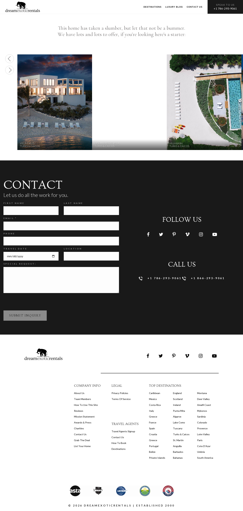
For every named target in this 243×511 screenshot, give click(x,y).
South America (205, 457)
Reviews (78, 410)
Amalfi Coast (204, 404)
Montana (202, 393)
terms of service (121, 399)
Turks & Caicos (181, 434)
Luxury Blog (174, 7)
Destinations (152, 7)
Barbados (178, 451)
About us (79, 393)
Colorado (202, 422)
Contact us (195, 7)
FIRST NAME (13, 203)
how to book (119, 442)
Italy (151, 410)
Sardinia (201, 416)
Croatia (153, 434)
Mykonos (202, 410)
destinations (119, 448)
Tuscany (177, 428)
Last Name (73, 203)
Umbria (201, 451)
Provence (202, 428)
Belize (152, 451)
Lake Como (179, 422)
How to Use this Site (86, 404)
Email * (10, 218)
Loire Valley (203, 434)
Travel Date (15, 248)
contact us (118, 437)
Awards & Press (82, 422)
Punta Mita (179, 410)
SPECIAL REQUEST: (19, 263)
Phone (9, 233)
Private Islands (157, 457)
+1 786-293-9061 (225, 8)
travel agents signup (123, 431)
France (152, 422)
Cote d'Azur (204, 446)
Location (73, 248)
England (177, 393)
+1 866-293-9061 (203, 278)
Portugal (153, 446)
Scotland (178, 399)
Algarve (177, 416)
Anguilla (177, 446)
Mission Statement (84, 416)
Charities (79, 428)
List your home (82, 446)
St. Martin (178, 440)
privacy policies (120, 393)
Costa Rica (155, 404)
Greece (153, 416)
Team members (82, 399)
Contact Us (80, 434)
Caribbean (154, 393)
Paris (200, 440)
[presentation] (9, 58)
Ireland (177, 404)
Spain (152, 428)
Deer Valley (203, 399)
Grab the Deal (82, 440)
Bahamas (178, 457)
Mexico (153, 399)
